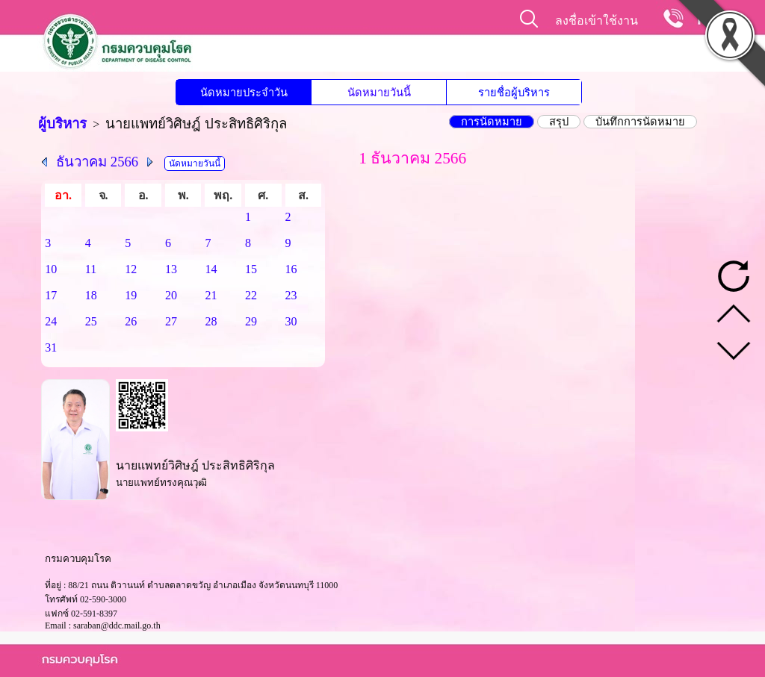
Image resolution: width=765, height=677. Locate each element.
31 (51, 347)
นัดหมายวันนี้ (379, 93)
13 (171, 269)
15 (251, 269)
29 (251, 321)
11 (90, 269)
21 (211, 295)
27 (171, 321)
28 (211, 321)
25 (91, 321)
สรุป (559, 122)
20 (171, 295)
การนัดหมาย (491, 122)
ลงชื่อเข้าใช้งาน (596, 20)
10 (51, 269)
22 (251, 295)
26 (131, 321)
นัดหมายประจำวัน (244, 93)
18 (91, 295)
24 (51, 321)
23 (291, 295)
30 (291, 321)
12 (131, 269)
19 (131, 295)
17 (51, 295)
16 (291, 269)
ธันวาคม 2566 (97, 161)
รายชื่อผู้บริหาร (514, 93)
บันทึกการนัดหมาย (640, 122)
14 (211, 269)
